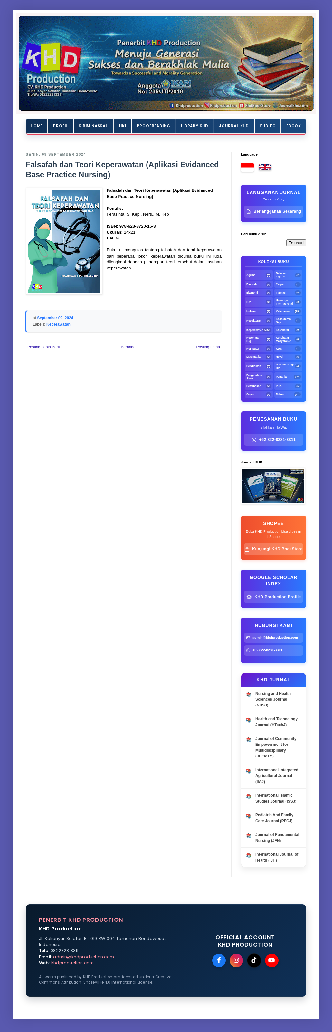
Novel (279, 356)
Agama (250, 275)
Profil (60, 126)
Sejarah (251, 394)
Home (37, 126)
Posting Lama (208, 347)
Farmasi (281, 292)
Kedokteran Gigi (283, 320)
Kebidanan (283, 311)
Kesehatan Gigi (253, 339)
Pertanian (282, 376)
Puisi (279, 386)
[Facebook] (219, 960)
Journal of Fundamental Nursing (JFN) (277, 837)
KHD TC (268, 126)
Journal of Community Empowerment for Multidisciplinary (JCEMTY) (275, 747)
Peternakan (253, 386)
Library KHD (194, 126)
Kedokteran (253, 320)
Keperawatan (58, 324)
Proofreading (154, 126)
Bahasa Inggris (281, 275)
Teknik (280, 394)
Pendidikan (253, 366)
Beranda (128, 347)
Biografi (251, 284)
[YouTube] (272, 960)
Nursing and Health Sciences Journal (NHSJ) (273, 699)
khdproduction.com (72, 963)
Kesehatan (283, 330)
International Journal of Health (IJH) (276, 857)
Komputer (252, 348)
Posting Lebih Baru (43, 347)
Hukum (251, 311)
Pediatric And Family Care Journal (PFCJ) (274, 818)
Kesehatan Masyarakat (283, 339)
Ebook (293, 126)
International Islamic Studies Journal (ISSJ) (275, 798)
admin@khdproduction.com (83, 957)
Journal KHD (234, 126)
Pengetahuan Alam (254, 377)
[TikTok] (254, 960)
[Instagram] (236, 960)
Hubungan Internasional (284, 302)
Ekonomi (252, 292)
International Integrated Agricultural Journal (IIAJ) (276, 776)
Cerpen (280, 284)
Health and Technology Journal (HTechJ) (276, 722)
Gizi (248, 302)
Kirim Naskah (94, 126)
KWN (279, 348)
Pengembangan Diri (285, 366)
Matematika (253, 356)
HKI (122, 126)
